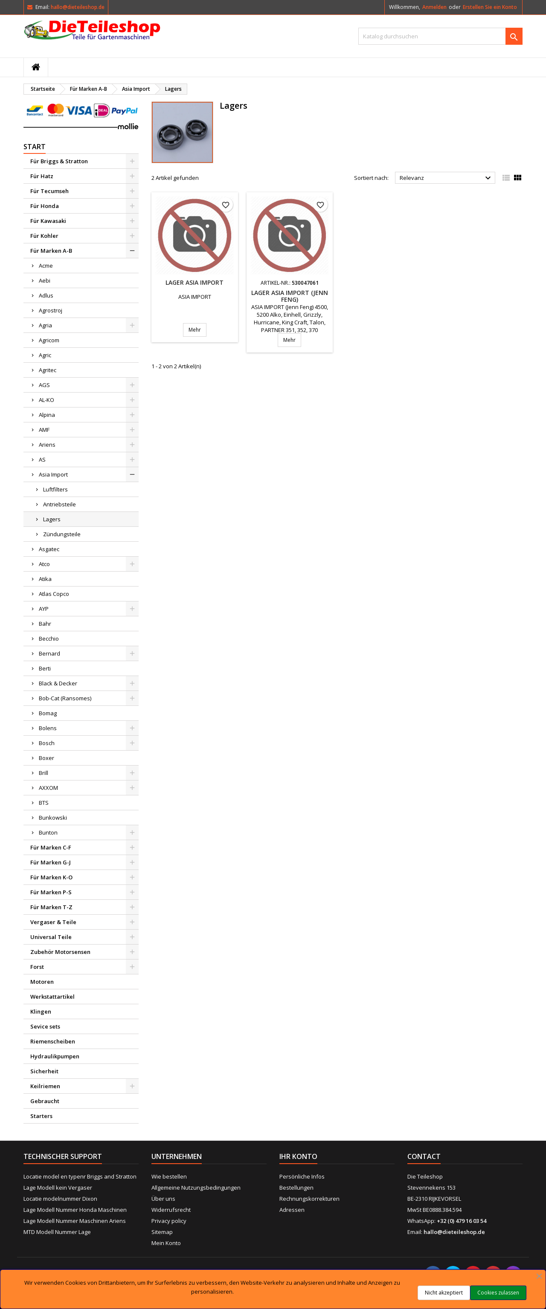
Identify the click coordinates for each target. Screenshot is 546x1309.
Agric (45, 355)
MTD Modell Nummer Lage (57, 1232)
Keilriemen (45, 1086)
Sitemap (162, 1232)
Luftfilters (55, 489)
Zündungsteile (62, 534)
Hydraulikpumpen (54, 1056)
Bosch (47, 743)
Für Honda (44, 206)
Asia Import (53, 474)
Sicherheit (44, 1071)
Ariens (47, 444)
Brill (43, 773)
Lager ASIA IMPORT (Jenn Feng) (289, 296)
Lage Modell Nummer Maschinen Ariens (74, 1221)
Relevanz (446, 178)
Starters (41, 1116)
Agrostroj (50, 310)
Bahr (45, 623)
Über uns (163, 1198)
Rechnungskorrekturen (309, 1198)
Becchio (49, 638)
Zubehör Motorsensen (60, 952)
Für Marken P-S (51, 892)
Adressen (292, 1210)
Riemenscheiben (52, 1041)
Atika (45, 579)
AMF (44, 429)
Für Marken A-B (51, 250)
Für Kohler (44, 236)
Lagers (52, 519)
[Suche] (440, 36)
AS (42, 459)
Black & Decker (58, 683)
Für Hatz (41, 176)
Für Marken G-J (50, 862)
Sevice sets (45, 1026)
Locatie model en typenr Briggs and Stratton (79, 1176)
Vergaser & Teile (53, 922)
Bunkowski (53, 817)
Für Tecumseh (49, 191)
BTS (44, 802)
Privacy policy (168, 1221)
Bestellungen (296, 1187)
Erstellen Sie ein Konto (490, 7)
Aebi (44, 280)
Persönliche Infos (302, 1176)
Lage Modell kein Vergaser (57, 1187)
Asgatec (49, 549)
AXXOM (48, 788)
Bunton (48, 832)
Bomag (48, 713)
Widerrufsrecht (171, 1210)
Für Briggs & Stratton (59, 161)
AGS (44, 385)
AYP (44, 609)
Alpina (47, 415)
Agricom (49, 340)
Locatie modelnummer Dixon (60, 1198)
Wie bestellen (169, 1176)
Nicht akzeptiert (444, 1292)
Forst (37, 967)
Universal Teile (51, 937)
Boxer (46, 758)
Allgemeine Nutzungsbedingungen (196, 1187)
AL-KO (46, 400)
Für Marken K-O (51, 877)
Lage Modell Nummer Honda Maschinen (75, 1210)
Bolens (48, 728)
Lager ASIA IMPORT (195, 282)
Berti (45, 668)
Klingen (40, 1011)
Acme (46, 265)
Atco (44, 564)
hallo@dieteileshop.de (78, 7)
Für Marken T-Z (51, 907)
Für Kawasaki (48, 221)
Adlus (46, 295)
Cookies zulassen (498, 1292)
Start (34, 146)
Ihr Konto (298, 1156)
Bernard (49, 653)
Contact (424, 1156)
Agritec (47, 370)
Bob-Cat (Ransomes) (65, 698)
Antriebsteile (59, 504)
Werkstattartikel (52, 996)
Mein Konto (166, 1243)
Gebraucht (44, 1101)
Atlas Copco (54, 594)
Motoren (42, 981)
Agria (45, 325)
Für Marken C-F (50, 847)
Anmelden (434, 7)
